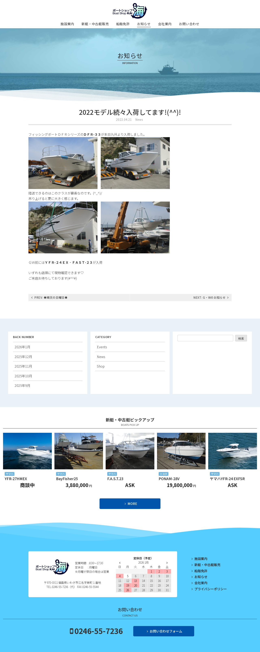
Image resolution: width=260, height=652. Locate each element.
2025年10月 (23, 375)
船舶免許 (123, 23)
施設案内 (67, 23)
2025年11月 (23, 366)
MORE (132, 503)
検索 (241, 338)
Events (102, 346)
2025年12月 (23, 356)
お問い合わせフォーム (166, 631)
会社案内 (165, 23)
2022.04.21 (124, 119)
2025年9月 (22, 385)
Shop (101, 366)
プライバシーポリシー (210, 588)
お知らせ (144, 23)
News (139, 119)
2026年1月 (22, 346)
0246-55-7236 (98, 630)
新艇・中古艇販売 (95, 23)
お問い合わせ (189, 23)
